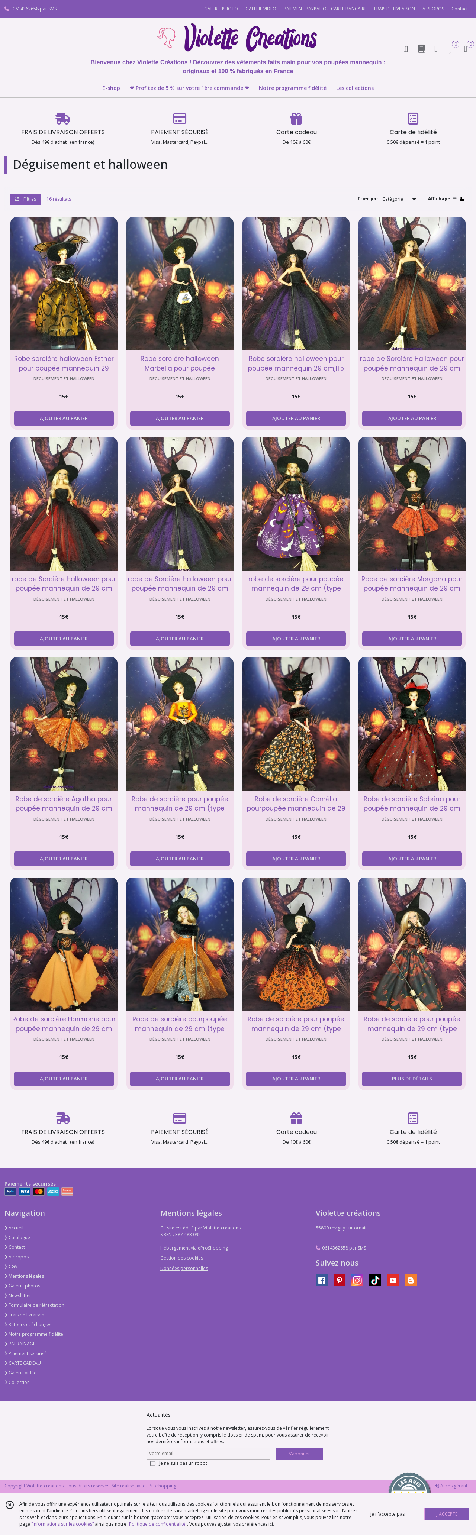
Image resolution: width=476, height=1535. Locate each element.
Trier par (368, 198)
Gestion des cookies (181, 1258)
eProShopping (161, 1486)
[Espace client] (436, 48)
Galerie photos (22, 1286)
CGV (10, 1266)
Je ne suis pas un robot (183, 1463)
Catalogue (17, 1237)
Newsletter (17, 1295)
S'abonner (299, 1454)
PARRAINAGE (19, 1344)
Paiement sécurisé (25, 1353)
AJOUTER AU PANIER (64, 418)
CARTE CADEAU (22, 1363)
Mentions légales (24, 1276)
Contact (459, 9)
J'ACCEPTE (447, 1514)
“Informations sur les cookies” (62, 1524)
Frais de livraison (24, 1315)
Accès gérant (451, 1486)
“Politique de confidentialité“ (157, 1524)
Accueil (13, 1228)
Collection (17, 1382)
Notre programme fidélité (33, 1334)
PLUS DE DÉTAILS (412, 1078)
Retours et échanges (27, 1324)
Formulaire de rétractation (34, 1305)
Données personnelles (184, 1268)
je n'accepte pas (387, 1514)
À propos (16, 1257)
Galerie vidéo (20, 1373)
